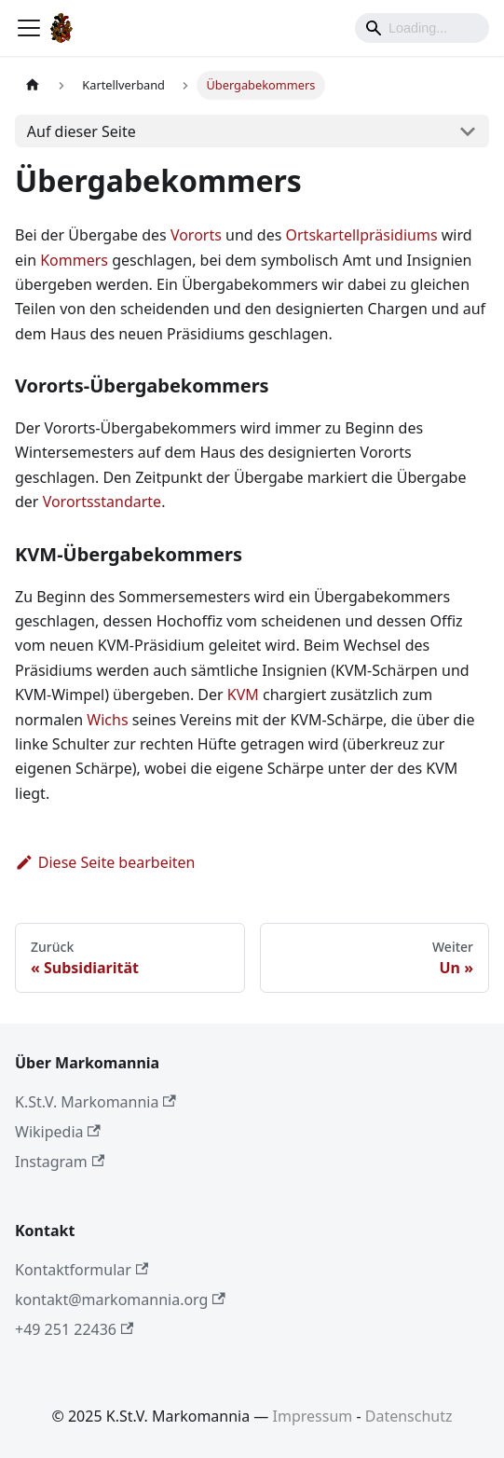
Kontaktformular (81, 1269)
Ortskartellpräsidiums (362, 235)
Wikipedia (58, 1131)
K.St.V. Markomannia (95, 1102)
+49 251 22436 (74, 1329)
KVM (243, 694)
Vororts (196, 235)
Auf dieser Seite (81, 131)
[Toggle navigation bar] (29, 28)
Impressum (313, 1416)
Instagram (59, 1161)
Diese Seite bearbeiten (105, 862)
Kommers (74, 260)
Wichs (107, 719)
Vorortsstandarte (102, 501)
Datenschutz (409, 1416)
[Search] (422, 28)
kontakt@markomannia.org (120, 1299)
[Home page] (32, 85)
